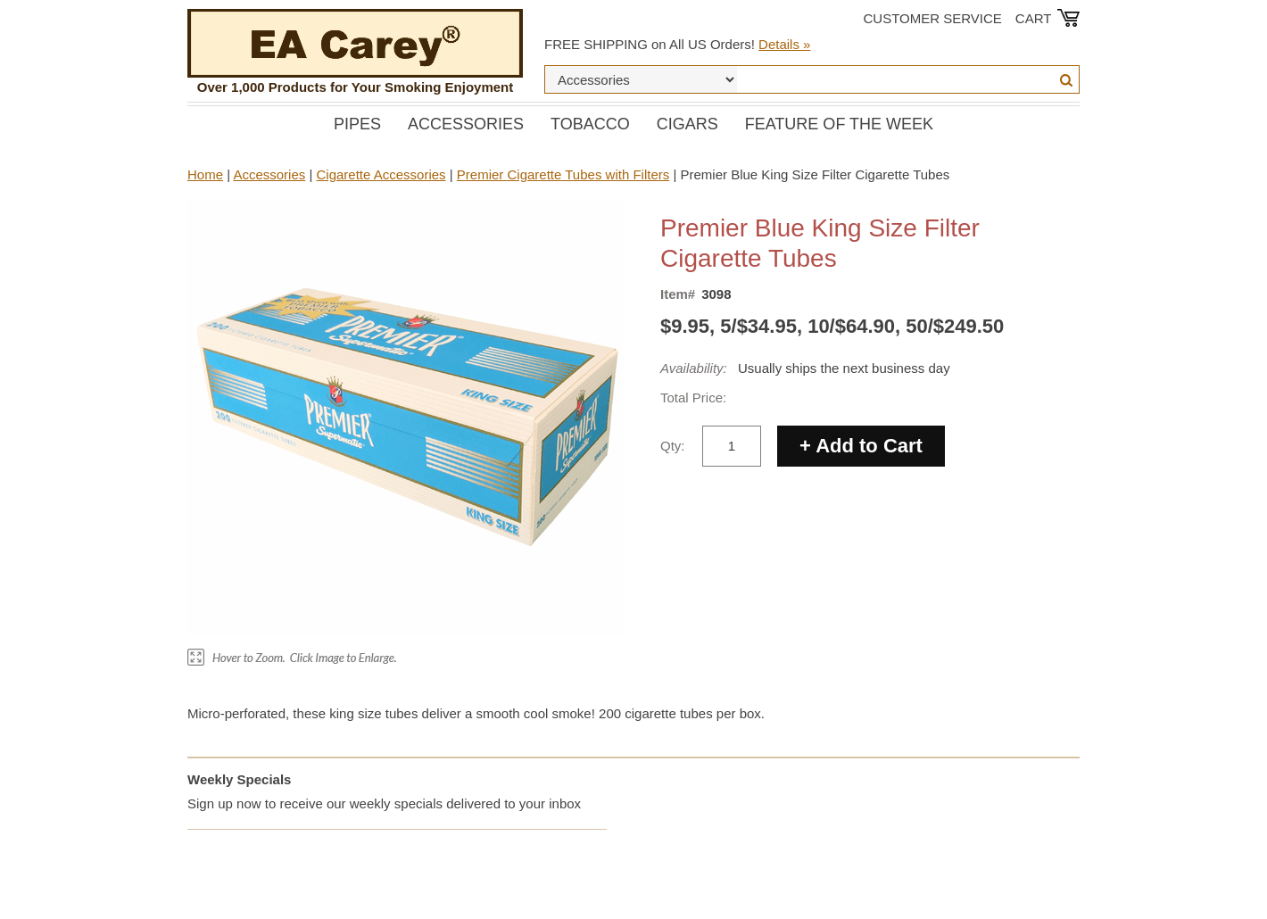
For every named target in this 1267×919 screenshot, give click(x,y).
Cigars (687, 124)
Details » (784, 44)
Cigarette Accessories (381, 174)
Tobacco (590, 124)
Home (205, 174)
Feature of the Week (839, 124)
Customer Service (933, 18)
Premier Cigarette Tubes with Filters (563, 174)
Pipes (357, 124)
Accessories (466, 124)
